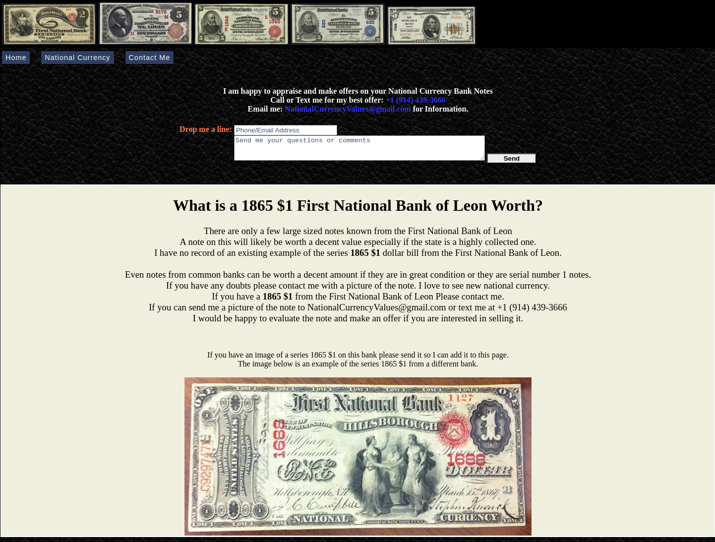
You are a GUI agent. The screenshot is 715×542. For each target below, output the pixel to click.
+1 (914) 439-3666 (416, 100)
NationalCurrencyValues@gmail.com (347, 109)
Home (15, 57)
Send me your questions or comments (359, 150)
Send (512, 163)
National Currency (77, 57)
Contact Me (150, 57)
